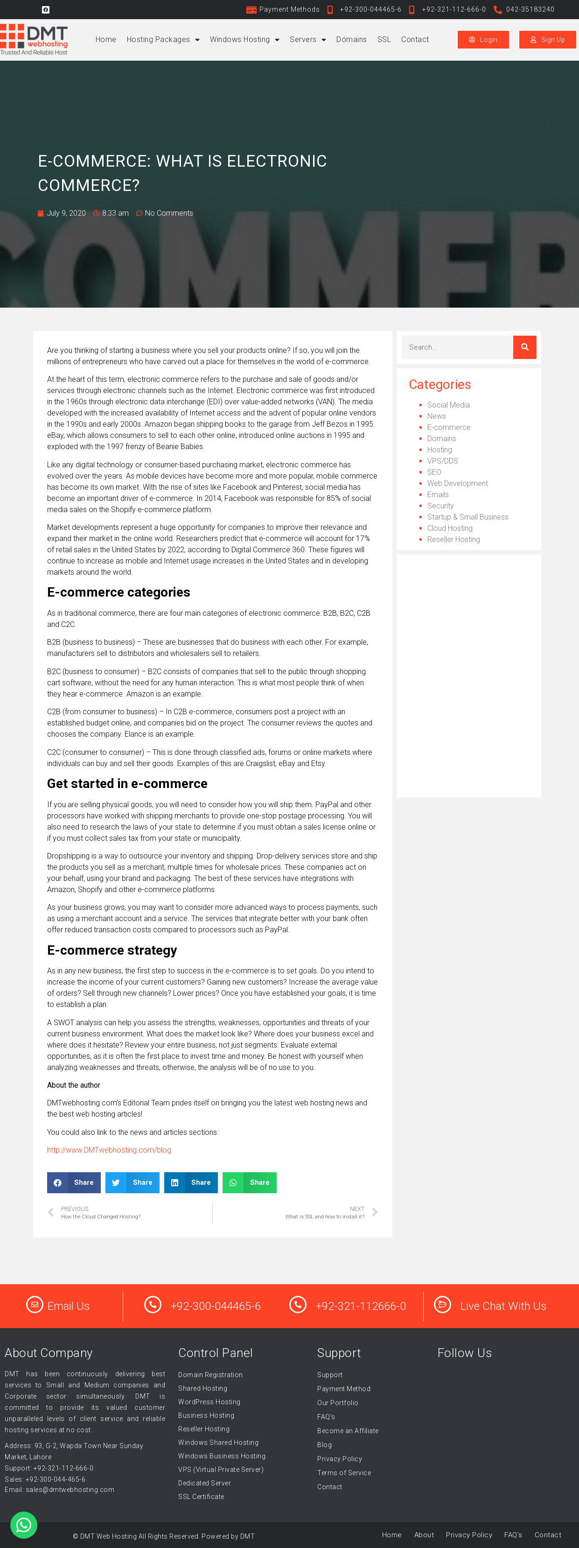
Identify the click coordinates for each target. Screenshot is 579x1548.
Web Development (457, 483)
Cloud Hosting (450, 528)
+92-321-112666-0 (361, 1306)
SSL (384, 39)
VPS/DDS (442, 461)
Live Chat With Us (503, 1306)
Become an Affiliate (348, 1431)
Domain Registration (210, 1375)
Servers (308, 39)
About (424, 1535)
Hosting (439, 449)
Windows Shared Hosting (218, 1442)
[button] (74, 1182)
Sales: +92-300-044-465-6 (45, 1479)
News (436, 416)
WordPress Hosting (209, 1402)
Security (440, 505)
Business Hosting (206, 1415)
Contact (415, 39)
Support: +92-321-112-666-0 (49, 1468)
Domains (351, 39)
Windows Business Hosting (221, 1456)
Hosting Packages (163, 39)
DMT (247, 1536)
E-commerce (449, 427)
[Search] (525, 347)
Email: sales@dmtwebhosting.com (59, 1489)
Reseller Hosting (453, 539)
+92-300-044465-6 (216, 1306)
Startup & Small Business (468, 517)
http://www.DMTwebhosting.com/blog (109, 1150)
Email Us (69, 1306)
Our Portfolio (338, 1403)
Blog (324, 1445)
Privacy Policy (339, 1459)
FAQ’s (326, 1417)
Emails (438, 494)
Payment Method (343, 1389)
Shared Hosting (202, 1388)
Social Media (448, 405)
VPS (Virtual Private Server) (221, 1469)
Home (106, 39)
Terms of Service (344, 1473)
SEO (434, 472)
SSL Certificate (201, 1496)
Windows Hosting (244, 39)
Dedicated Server (204, 1483)
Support (330, 1375)
